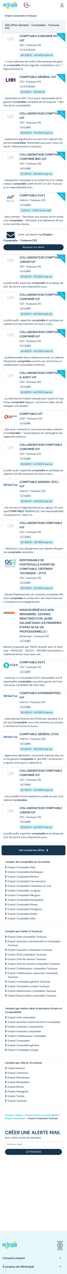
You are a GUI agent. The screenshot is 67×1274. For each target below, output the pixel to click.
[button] (62, 5)
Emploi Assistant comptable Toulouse (30, 950)
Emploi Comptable (19, 1040)
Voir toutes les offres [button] (33, 850)
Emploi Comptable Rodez (22, 913)
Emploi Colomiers (18, 1073)
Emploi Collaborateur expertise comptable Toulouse (33, 975)
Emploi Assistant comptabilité (25, 1026)
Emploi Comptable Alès (21, 867)
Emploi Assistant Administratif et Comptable (34, 1022)
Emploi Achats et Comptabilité (41, 1115)
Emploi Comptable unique (23, 1050)
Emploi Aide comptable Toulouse (27, 936)
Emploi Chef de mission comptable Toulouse (34, 964)
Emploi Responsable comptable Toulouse (32, 995)
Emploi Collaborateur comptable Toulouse (32, 968)
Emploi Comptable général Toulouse (29, 981)
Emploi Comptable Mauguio (24, 895)
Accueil (9, 1115)
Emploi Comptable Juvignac (24, 890)
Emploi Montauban (19, 1077)
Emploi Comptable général (23, 1045)
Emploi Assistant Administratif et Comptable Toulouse (34, 943)
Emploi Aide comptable (21, 1017)
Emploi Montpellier (19, 1082)
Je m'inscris (33, 1151)
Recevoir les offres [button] (33, 247)
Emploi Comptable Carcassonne (27, 881)
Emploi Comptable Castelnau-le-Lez (29, 886)
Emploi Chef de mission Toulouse (27, 959)
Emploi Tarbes (16, 1096)
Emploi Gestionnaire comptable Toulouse (32, 991)
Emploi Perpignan (18, 1091)
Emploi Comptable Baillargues (25, 872)
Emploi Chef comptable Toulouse (27, 954)
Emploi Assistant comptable (24, 1031)
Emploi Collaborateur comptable (27, 1036)
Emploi (19, 1115)
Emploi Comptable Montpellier (26, 900)
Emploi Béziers (16, 1068)
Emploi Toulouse (17, 1100)
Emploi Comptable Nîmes (23, 904)
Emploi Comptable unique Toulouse (28, 986)
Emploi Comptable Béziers (23, 876)
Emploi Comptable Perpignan (25, 909)
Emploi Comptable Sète (22, 918)
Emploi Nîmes (16, 1086)
